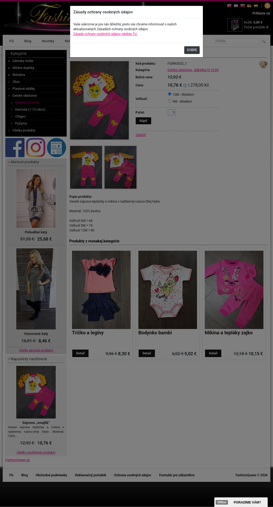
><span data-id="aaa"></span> (241, 502)
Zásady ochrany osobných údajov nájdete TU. (105, 34)
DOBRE (192, 50)
